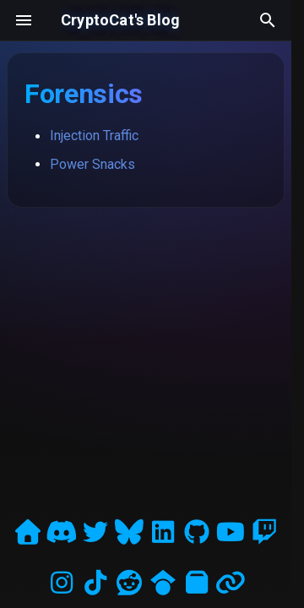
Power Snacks (92, 164)
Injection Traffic (94, 136)
